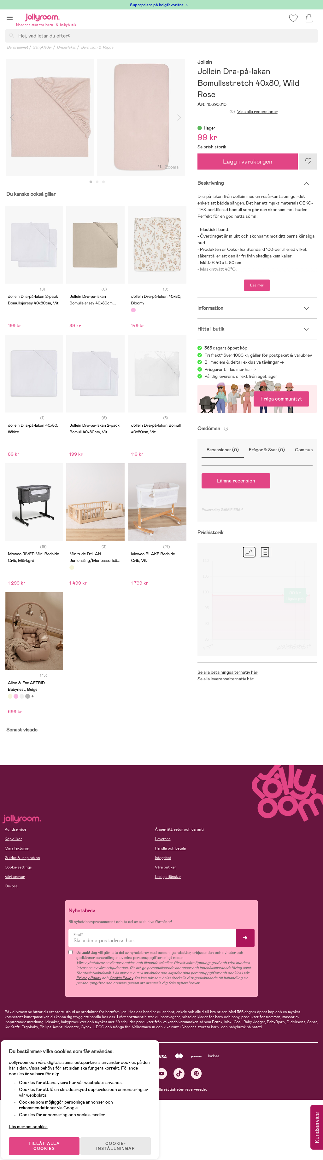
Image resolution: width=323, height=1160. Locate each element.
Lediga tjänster (168, 876)
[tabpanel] (50, 117)
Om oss (11, 886)
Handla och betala (170, 848)
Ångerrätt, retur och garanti (179, 829)
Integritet (163, 857)
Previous (11, 117)
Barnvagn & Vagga (97, 47)
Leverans (163, 838)
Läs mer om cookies (33, 1119)
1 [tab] (91, 182)
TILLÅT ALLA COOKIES (48, 1139)
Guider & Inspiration (22, 857)
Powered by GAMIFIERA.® (222, 510)
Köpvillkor (13, 838)
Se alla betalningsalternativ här (227, 672)
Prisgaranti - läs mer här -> (230, 369)
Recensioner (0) (223, 450)
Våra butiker (165, 867)
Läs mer (257, 285)
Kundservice (15, 829)
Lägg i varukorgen (247, 161)
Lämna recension (236, 480)
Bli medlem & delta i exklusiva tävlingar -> (244, 362)
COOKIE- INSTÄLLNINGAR (121, 1139)
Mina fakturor (17, 848)
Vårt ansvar (15, 876)
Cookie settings (18, 867)
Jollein (204, 62)
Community (306, 450)
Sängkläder (42, 47)
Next (179, 117)
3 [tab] (103, 182)
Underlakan (66, 47)
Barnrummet (17, 47)
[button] (9, 17)
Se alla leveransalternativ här (225, 679)
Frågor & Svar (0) (267, 450)
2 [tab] (97, 182)
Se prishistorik (211, 147)
